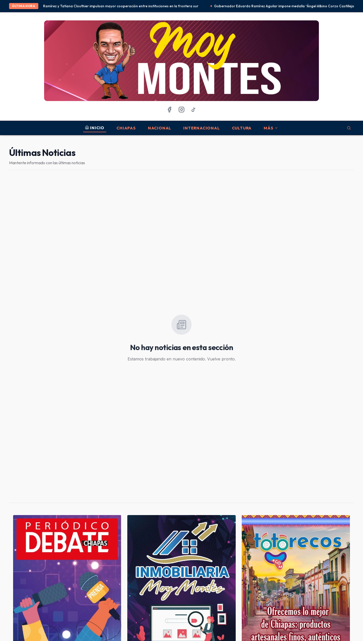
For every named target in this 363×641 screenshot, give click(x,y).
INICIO (94, 127)
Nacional (159, 127)
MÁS (271, 127)
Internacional (201, 127)
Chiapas (126, 127)
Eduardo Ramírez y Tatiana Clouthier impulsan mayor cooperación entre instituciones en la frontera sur (118, 6)
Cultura (242, 127)
